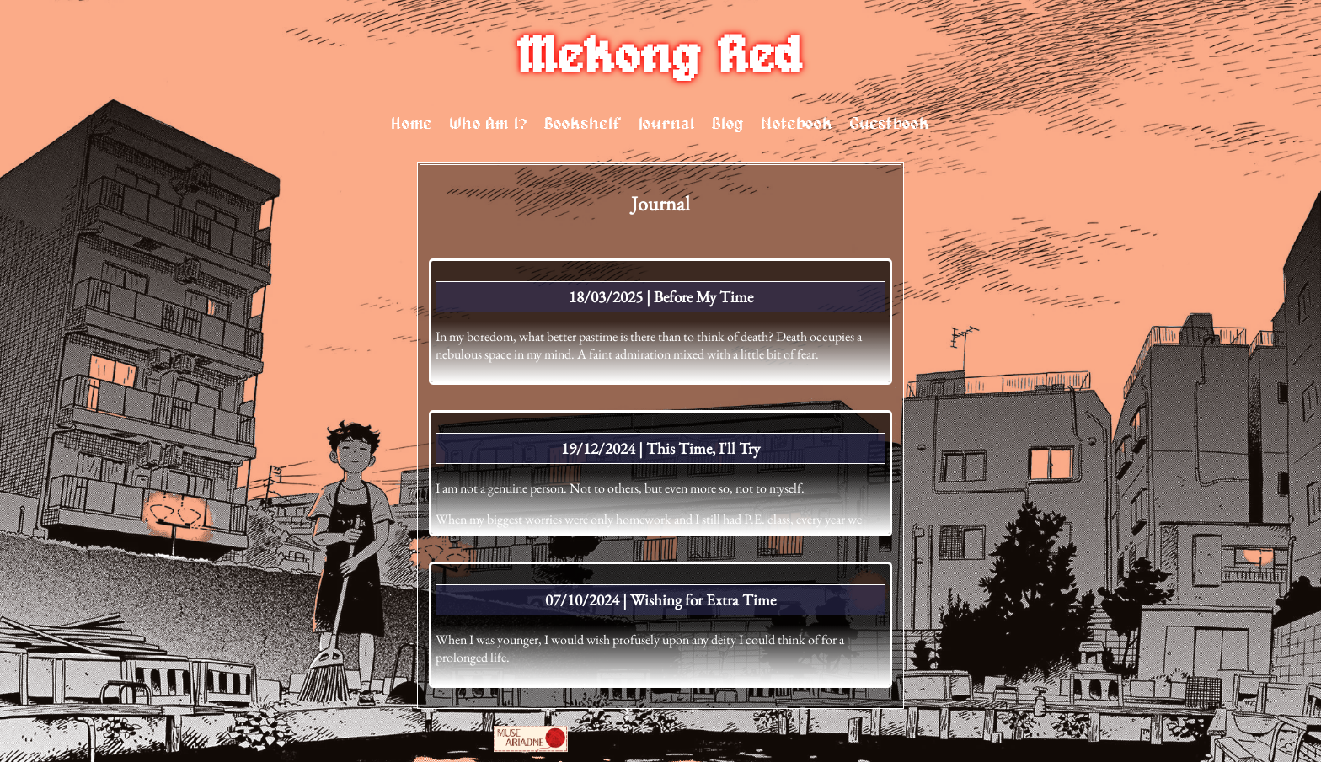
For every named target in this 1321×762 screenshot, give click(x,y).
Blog (728, 124)
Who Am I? (488, 124)
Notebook (797, 124)
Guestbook (890, 124)
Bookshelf (583, 124)
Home (411, 124)
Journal (667, 124)
